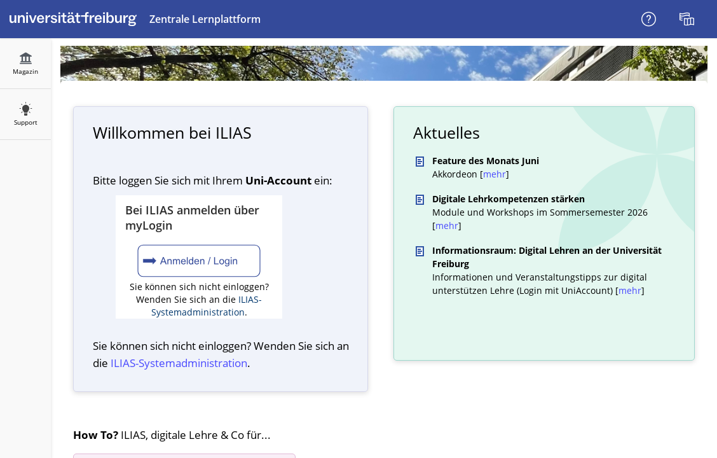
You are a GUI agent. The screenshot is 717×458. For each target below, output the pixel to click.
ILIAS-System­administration (179, 363)
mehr (494, 174)
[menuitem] (688, 19)
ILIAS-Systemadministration (207, 305)
